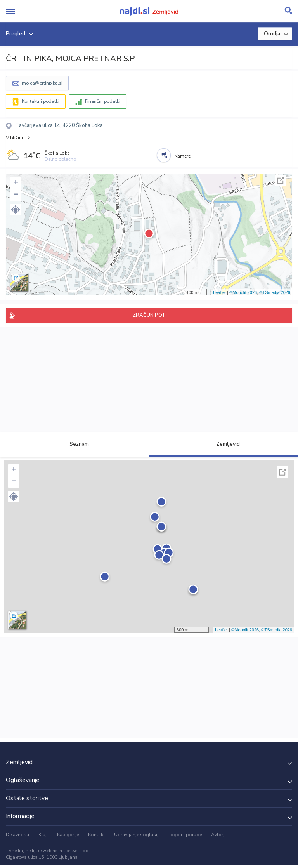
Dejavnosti (17, 835)
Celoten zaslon (280, 180)
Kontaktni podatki (40, 101)
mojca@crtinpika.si (42, 83)
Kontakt (96, 835)
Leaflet (219, 292)
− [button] (15, 195)
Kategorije (68, 835)
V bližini (14, 138)
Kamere (183, 156)
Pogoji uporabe (185, 835)
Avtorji (218, 835)
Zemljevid (223, 444)
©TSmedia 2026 (274, 292)
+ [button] (15, 183)
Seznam (75, 444)
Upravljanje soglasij (136, 835)
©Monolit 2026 (243, 292)
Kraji (43, 835)
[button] (15, 209)
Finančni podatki (102, 101)
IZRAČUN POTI (149, 315)
